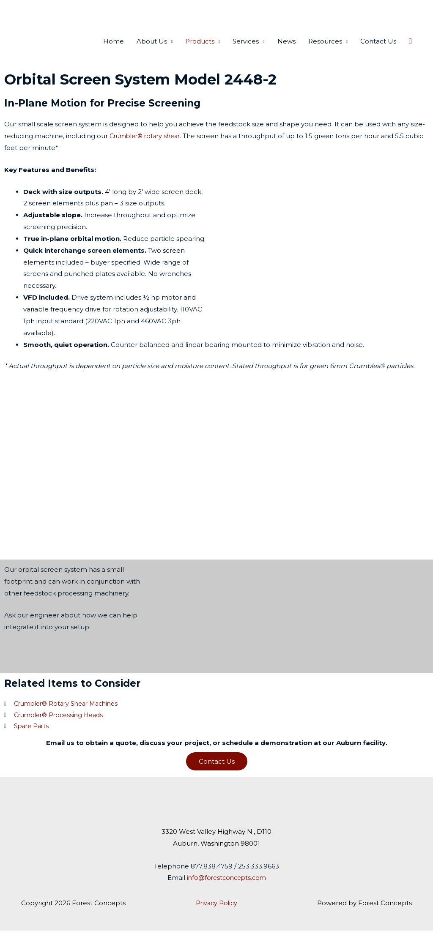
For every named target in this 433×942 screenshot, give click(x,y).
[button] (410, 51)
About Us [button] (152, 51)
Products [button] (199, 51)
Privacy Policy (216, 914)
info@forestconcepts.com (226, 889)
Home (113, 51)
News (286, 51)
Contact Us (378, 51)
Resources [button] (325, 51)
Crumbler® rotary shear (148, 146)
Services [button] (246, 51)
